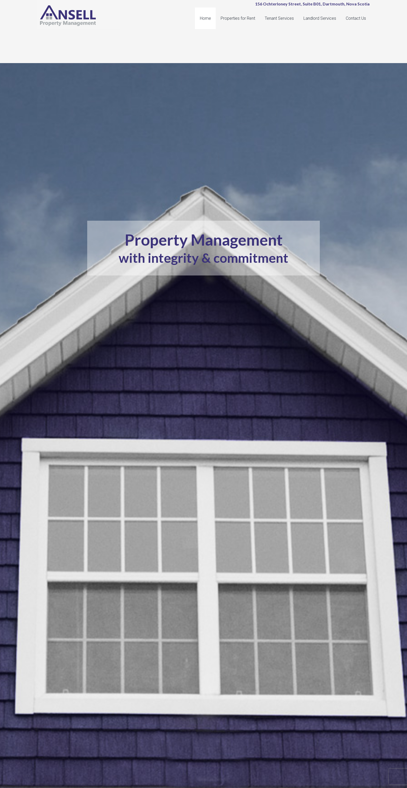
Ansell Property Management (81, 15)
